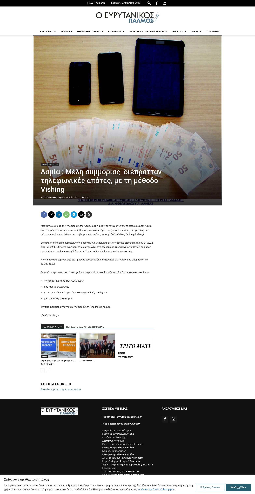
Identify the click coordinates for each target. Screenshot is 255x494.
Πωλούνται (213, 31)
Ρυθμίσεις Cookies (210, 487)
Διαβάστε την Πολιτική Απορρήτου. (156, 489)
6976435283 (132, 471)
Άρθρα (44, 164)
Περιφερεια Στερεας (90, 31)
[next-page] (48, 370)
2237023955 (113, 471)
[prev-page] (43, 370)
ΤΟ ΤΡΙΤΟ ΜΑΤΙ (87, 360)
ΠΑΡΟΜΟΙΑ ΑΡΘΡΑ (52, 327)
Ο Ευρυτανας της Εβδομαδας (148, 31)
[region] (127, 484)
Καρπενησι (48, 31)
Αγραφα (66, 31)
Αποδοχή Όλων (238, 487)
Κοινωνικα (116, 31)
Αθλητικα (179, 31)
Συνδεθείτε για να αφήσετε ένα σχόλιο (61, 389)
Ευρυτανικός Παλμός (54, 197)
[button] (149, 3)
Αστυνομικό (53, 164)
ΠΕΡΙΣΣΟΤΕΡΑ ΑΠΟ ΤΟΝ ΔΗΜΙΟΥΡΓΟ (85, 327)
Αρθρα (196, 31)
